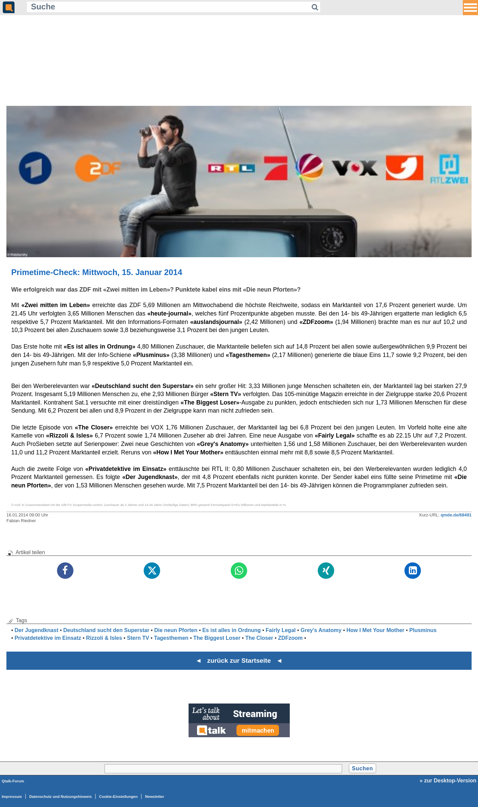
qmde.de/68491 (456, 514)
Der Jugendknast (36, 630)
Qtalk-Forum (13, 781)
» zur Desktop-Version (448, 780)
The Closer (259, 638)
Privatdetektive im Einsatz (48, 638)
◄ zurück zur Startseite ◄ (239, 660)
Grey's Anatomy (321, 630)
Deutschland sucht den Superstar (106, 630)
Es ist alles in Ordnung (231, 630)
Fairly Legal (281, 630)
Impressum (12, 797)
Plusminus (423, 630)
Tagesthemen (171, 638)
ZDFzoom (290, 638)
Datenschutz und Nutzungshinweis (60, 797)
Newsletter (154, 797)
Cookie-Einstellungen (118, 797)
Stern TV (138, 638)
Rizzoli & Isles (104, 638)
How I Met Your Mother (375, 630)
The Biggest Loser (217, 638)
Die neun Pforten (175, 630)
